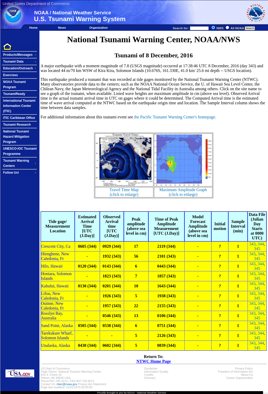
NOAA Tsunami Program (14, 84)
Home (33, 27)
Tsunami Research (17, 124)
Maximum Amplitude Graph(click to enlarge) (183, 192)
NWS (220, 28)
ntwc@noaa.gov (67, 384)
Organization (98, 27)
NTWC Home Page (153, 361)
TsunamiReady (14, 94)
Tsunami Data (13, 61)
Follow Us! (11, 172)
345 (257, 248)
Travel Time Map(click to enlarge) (123, 192)
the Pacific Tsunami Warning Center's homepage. (175, 117)
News (62, 27)
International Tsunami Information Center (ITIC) (19, 106)
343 (252, 244)
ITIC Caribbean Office (19, 118)
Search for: (191, 28)
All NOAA (237, 28)
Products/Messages (18, 55)
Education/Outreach (18, 68)
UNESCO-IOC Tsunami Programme (20, 151)
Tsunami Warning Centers (16, 163)
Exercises (10, 75)
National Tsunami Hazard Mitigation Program (16, 137)
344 (261, 244)
